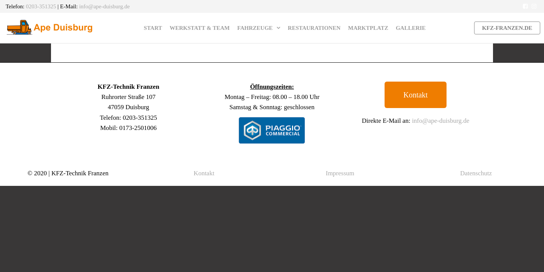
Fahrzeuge (255, 28)
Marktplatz (368, 28)
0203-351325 (41, 6)
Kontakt (204, 173)
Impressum (340, 173)
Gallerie (411, 28)
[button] (416, 95)
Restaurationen (314, 28)
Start (153, 28)
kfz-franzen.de (507, 28)
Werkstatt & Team (200, 28)
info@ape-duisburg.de (104, 6)
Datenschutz (476, 173)
